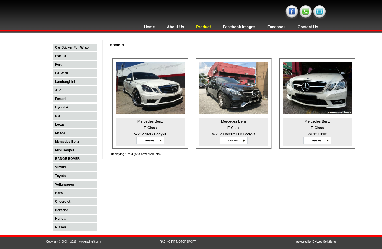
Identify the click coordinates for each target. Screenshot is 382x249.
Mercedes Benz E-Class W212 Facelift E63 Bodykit (233, 127)
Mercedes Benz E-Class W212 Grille (317, 127)
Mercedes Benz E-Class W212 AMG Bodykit (150, 127)
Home (149, 27)
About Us (175, 27)
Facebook (276, 27)
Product (203, 27)
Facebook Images (239, 27)
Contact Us (308, 27)
